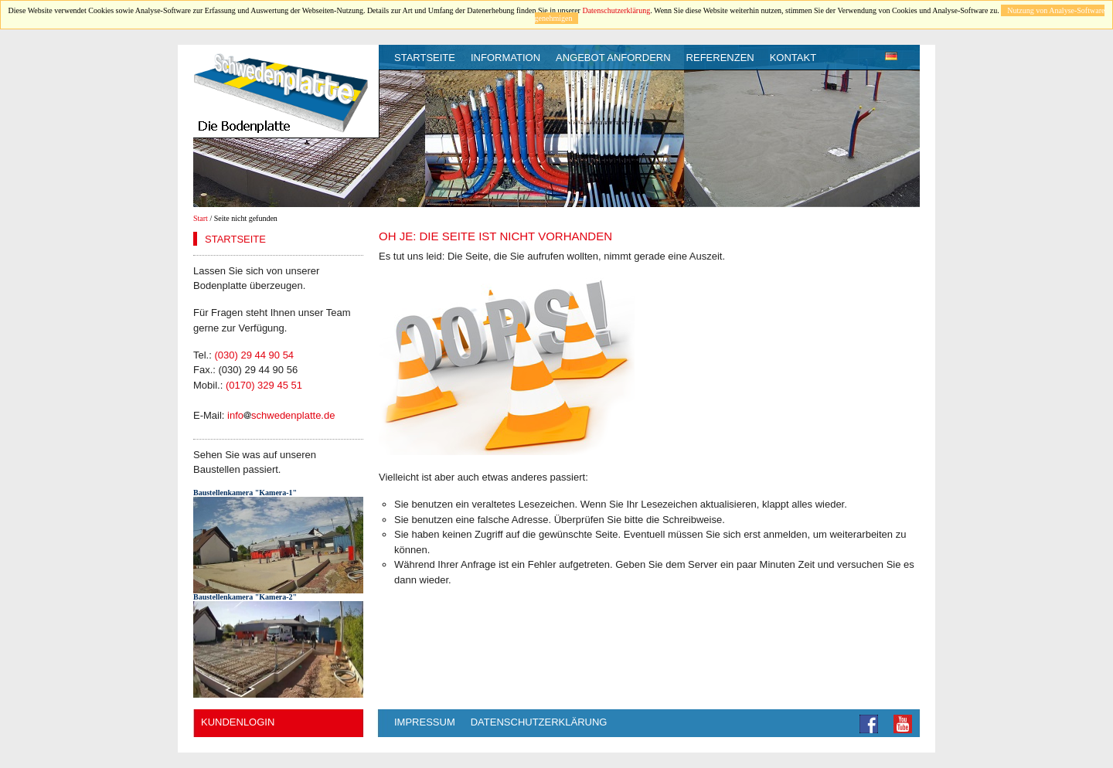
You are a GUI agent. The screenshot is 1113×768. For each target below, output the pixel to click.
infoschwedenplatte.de (281, 415)
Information (505, 57)
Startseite (424, 57)
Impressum (424, 722)
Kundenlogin (237, 722)
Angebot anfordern (613, 57)
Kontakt (793, 57)
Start (200, 218)
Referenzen (720, 57)
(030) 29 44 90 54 (254, 355)
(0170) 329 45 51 (264, 385)
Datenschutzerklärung (616, 10)
